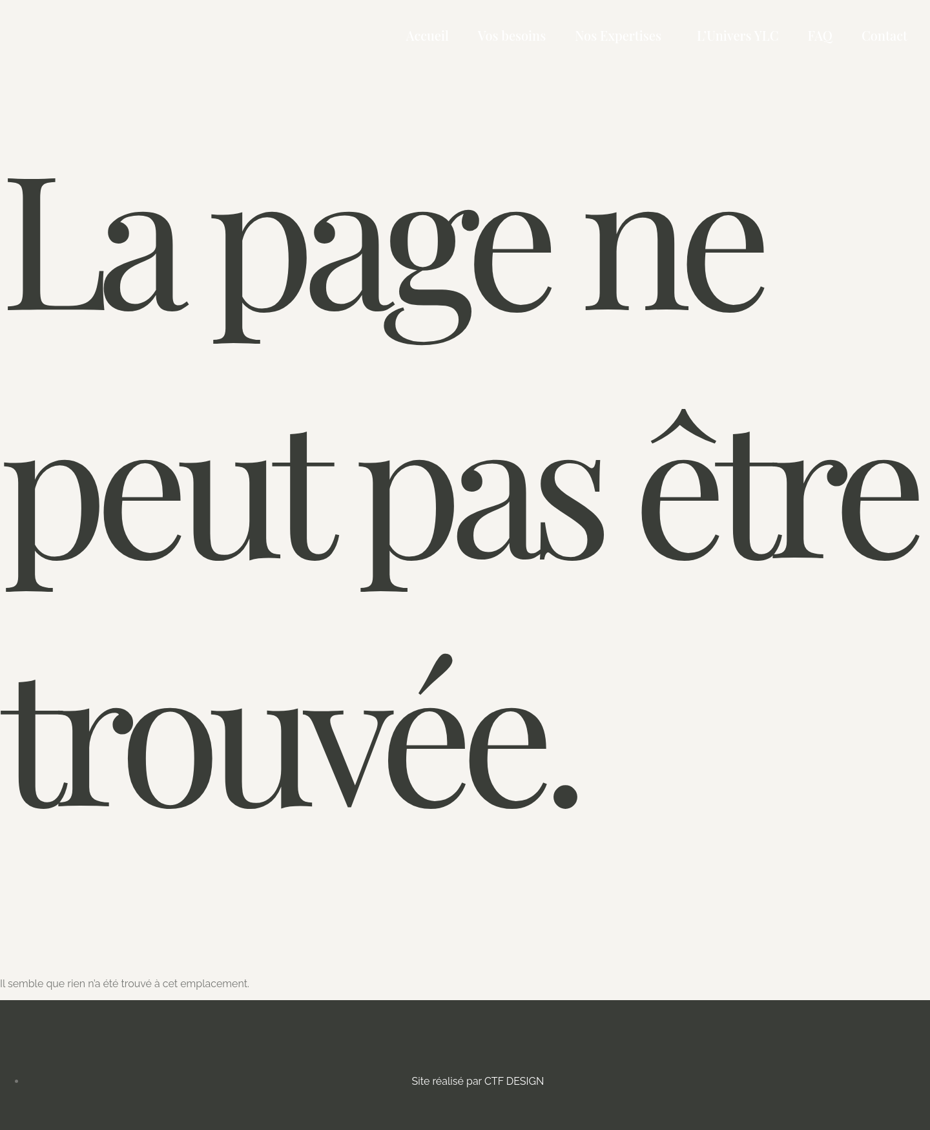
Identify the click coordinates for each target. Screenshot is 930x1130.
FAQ (820, 35)
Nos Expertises (618, 35)
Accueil (427, 35)
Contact (884, 35)
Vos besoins (512, 35)
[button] (621, 35)
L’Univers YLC (738, 35)
